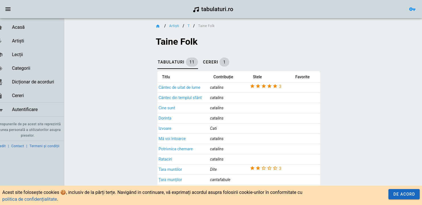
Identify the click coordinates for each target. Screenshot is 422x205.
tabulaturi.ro (213, 9)
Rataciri (174, 159)
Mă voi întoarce (180, 138)
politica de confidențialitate (29, 199)
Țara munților (179, 179)
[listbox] (36, 68)
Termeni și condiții (53, 146)
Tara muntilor (179, 169)
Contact (26, 146)
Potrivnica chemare (184, 149)
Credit (9, 146)
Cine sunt (175, 108)
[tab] (186, 62)
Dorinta (173, 118)
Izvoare (173, 128)
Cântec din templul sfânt (189, 97)
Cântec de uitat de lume (188, 87)
